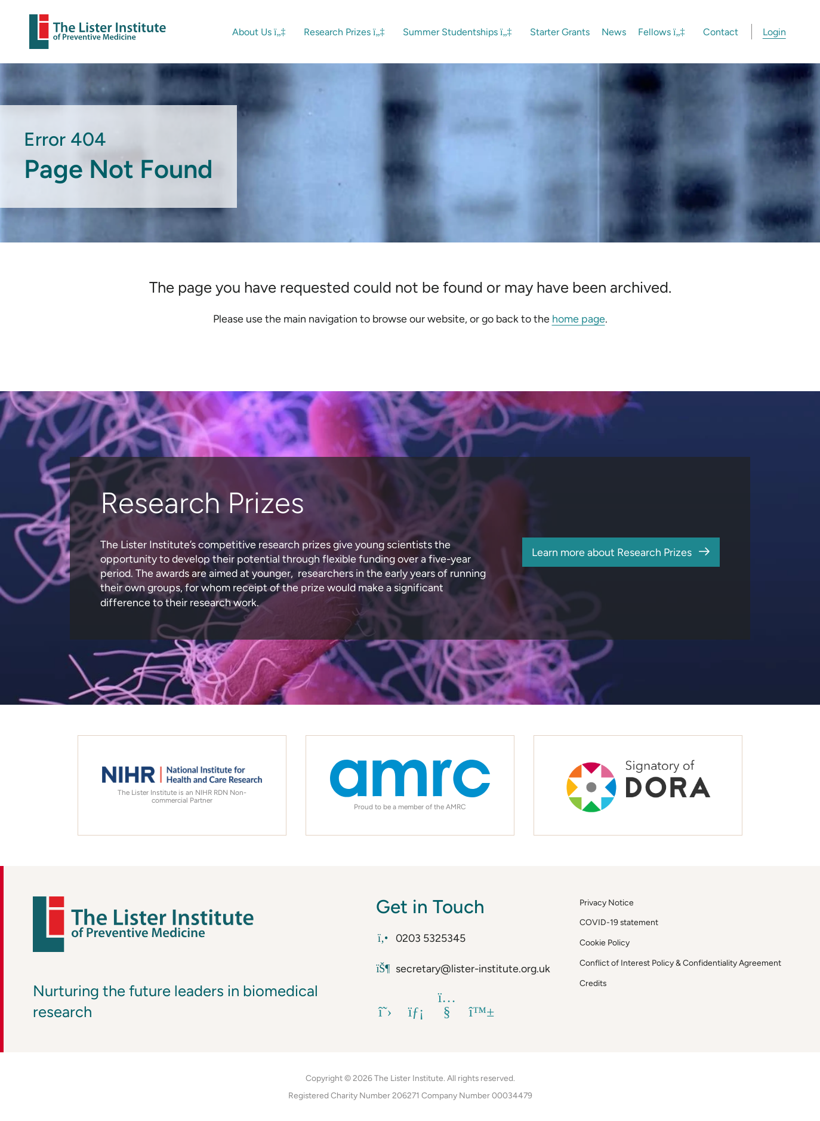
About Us (259, 32)
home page (578, 318)
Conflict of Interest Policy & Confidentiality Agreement (680, 963)
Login (774, 32)
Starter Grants (560, 32)
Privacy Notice (606, 902)
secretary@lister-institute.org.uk (463, 968)
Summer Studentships (457, 32)
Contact (720, 32)
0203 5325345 (420, 938)
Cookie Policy (604, 942)
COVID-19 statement (618, 922)
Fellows (661, 32)
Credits (592, 983)
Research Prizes (344, 32)
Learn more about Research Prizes (612, 552)
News (614, 32)
